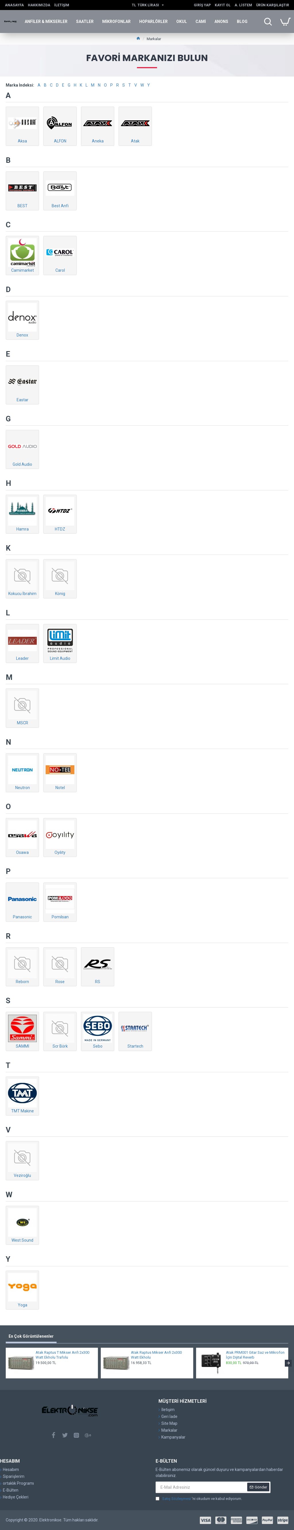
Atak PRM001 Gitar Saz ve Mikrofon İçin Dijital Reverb (255, 1354)
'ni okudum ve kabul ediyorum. (199, 1499)
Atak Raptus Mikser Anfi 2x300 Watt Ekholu (156, 1354)
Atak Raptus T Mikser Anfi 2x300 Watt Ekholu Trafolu (62, 1354)
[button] (288, 1363)
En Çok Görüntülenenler (31, 1336)
